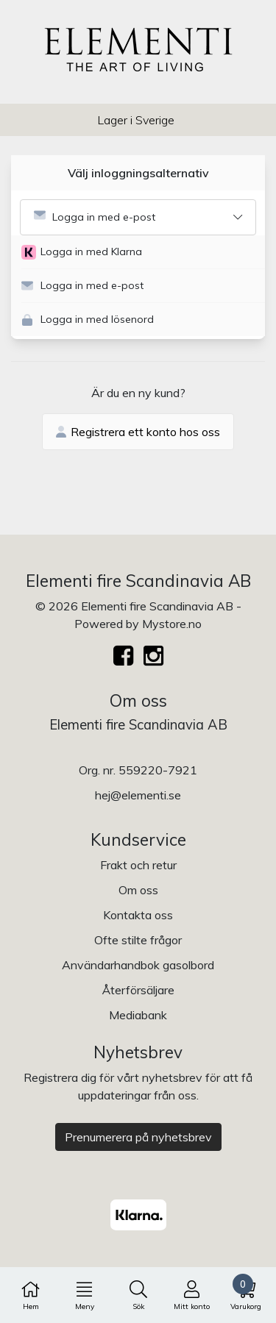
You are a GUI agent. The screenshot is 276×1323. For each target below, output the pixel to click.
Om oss (138, 889)
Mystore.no (172, 623)
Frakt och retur (138, 864)
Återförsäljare (138, 990)
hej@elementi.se (138, 795)
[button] (143, 252)
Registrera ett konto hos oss (138, 431)
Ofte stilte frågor (138, 939)
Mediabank (138, 1015)
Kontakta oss (138, 914)
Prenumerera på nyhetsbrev (138, 1137)
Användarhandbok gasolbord (138, 965)
